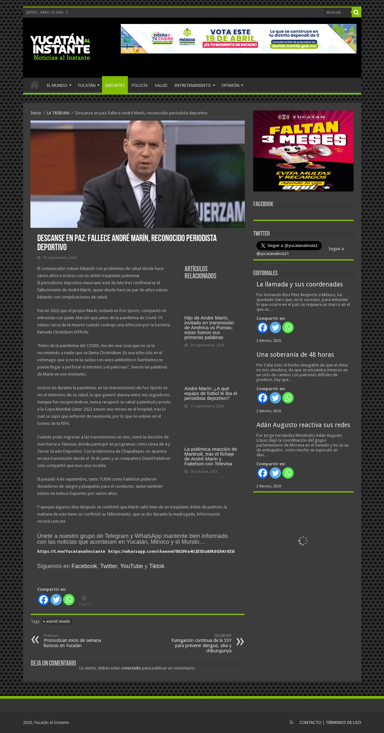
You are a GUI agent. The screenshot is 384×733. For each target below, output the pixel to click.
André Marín (58, 622)
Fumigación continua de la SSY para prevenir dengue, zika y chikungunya (198, 643)
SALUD (161, 85)
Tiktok (156, 566)
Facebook (84, 566)
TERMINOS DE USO (343, 722)
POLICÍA (140, 85)
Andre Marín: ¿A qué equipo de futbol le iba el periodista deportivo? (211, 393)
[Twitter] (56, 599)
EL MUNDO (57, 85)
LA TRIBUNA (58, 113)
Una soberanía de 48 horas (295, 354)
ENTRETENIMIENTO (193, 85)
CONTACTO (310, 722)
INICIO (34, 84)
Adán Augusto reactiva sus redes (303, 425)
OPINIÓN (230, 85)
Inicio (36, 113)
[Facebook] (43, 599)
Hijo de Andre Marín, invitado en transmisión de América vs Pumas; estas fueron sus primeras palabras (209, 327)
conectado (131, 668)
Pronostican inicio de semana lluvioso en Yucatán (77, 641)
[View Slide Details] (303, 152)
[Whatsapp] (68, 599)
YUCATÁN (87, 85)
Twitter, (109, 566)
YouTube (131, 566)
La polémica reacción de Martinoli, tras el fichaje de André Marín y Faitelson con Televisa (211, 456)
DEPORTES (115, 85)
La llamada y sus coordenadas (299, 284)
